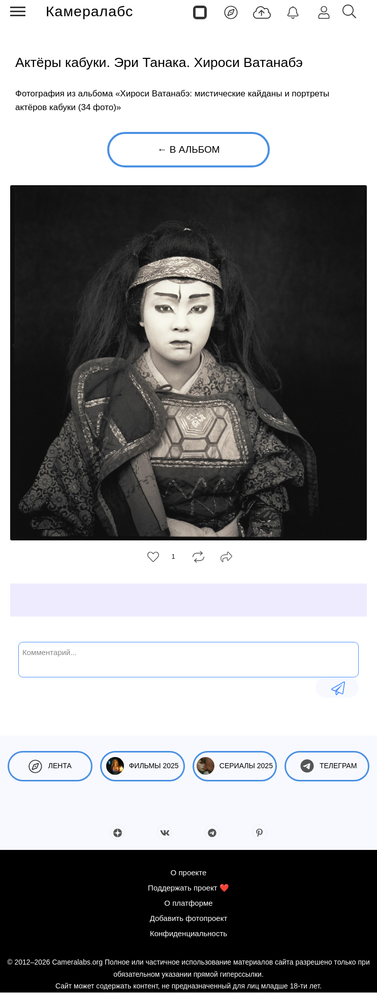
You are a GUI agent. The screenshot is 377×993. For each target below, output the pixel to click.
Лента (50, 766)
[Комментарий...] (188, 658)
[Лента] (231, 12)
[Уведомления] (293, 12)
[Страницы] (200, 12)
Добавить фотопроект (189, 918)
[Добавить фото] (262, 12)
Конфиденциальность (188, 933)
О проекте (189, 872)
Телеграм (327, 766)
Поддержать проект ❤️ (188, 887)
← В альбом (188, 149)
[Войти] (324, 12)
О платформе (188, 903)
